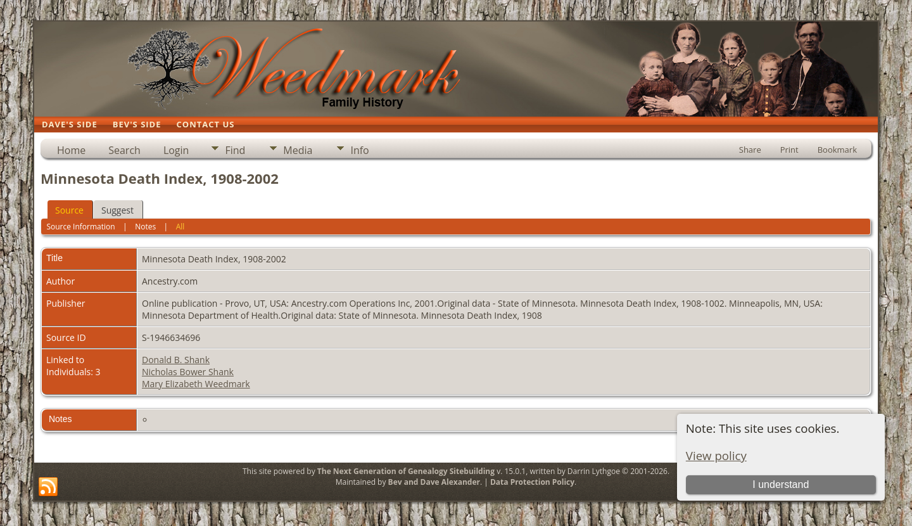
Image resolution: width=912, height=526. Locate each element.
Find (235, 150)
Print (789, 149)
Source (69, 210)
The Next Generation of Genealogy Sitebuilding (406, 471)
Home (71, 150)
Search (124, 150)
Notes (145, 226)
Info (359, 150)
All (180, 226)
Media (297, 150)
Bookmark (837, 149)
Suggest (117, 210)
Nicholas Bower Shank (188, 372)
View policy (716, 455)
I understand (780, 484)
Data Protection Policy (532, 482)
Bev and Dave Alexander (434, 482)
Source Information (80, 226)
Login (176, 150)
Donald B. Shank (176, 360)
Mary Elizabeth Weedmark (196, 384)
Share (750, 149)
